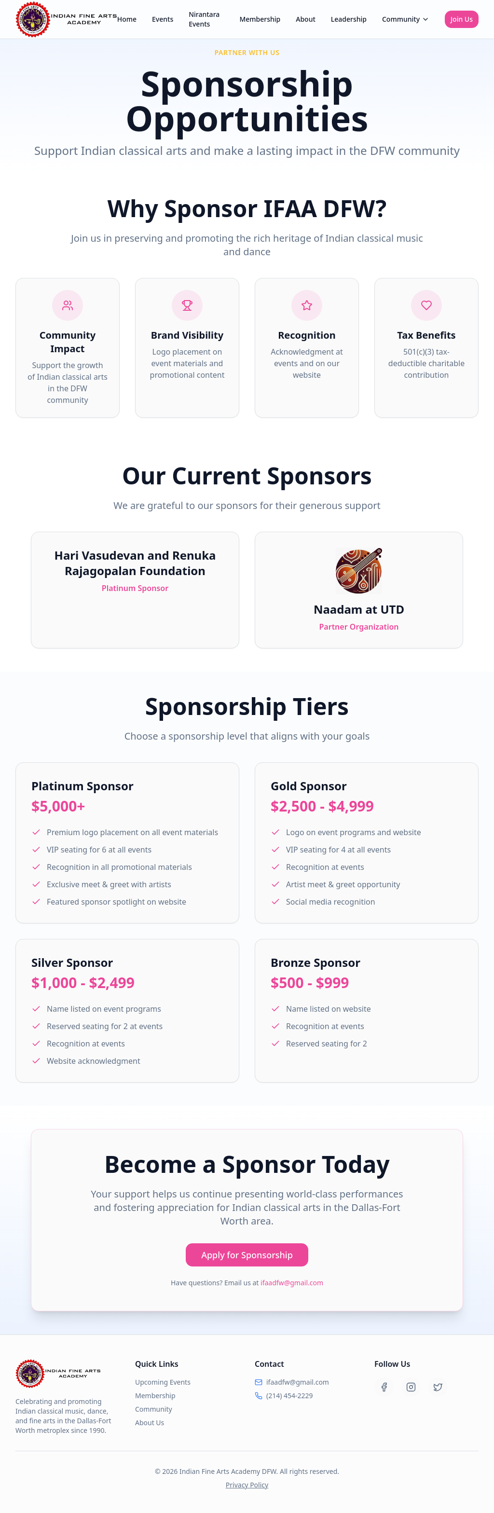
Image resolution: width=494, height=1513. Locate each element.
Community (405, 19)
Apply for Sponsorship (247, 1255)
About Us (149, 1422)
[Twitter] (438, 1387)
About (306, 19)
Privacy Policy (247, 1484)
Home (127, 19)
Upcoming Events (163, 1382)
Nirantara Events (204, 19)
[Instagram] (411, 1387)
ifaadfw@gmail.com (292, 1282)
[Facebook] (384, 1387)
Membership (259, 19)
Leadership (349, 19)
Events (162, 19)
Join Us (462, 19)
